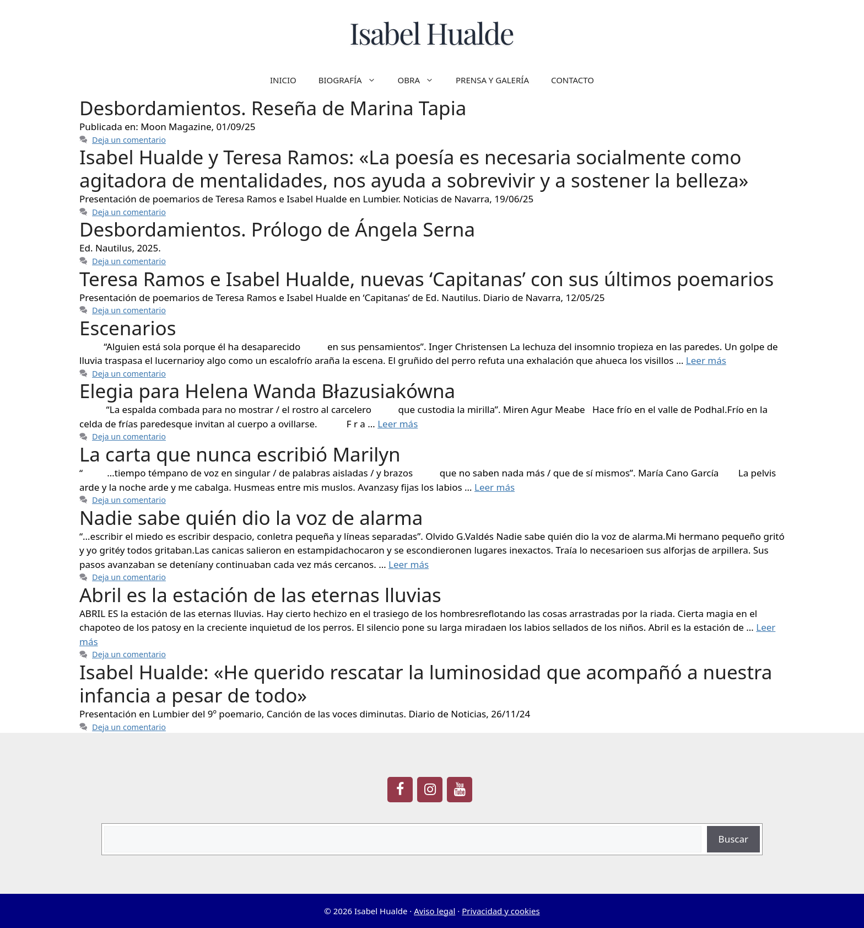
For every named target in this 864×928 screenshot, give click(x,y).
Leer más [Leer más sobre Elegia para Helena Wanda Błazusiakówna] (397, 423)
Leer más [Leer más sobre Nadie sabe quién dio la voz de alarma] (408, 564)
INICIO (283, 79)
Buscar (733, 839)
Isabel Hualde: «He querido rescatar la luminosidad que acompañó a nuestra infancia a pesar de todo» (425, 683)
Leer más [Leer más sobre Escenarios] (706, 360)
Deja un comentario (129, 140)
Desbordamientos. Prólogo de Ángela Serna (277, 229)
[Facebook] (400, 789)
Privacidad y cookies (500, 910)
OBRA (421, 79)
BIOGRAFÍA (352, 79)
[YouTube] (459, 789)
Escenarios (127, 328)
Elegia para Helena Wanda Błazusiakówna (267, 391)
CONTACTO (572, 79)
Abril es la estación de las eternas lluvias (260, 595)
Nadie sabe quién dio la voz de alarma (251, 517)
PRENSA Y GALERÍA (492, 79)
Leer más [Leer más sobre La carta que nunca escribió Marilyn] (494, 487)
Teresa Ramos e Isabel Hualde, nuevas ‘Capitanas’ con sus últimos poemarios (426, 279)
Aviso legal (434, 910)
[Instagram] (429, 789)
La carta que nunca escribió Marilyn (240, 454)
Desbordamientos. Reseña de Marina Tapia (272, 108)
